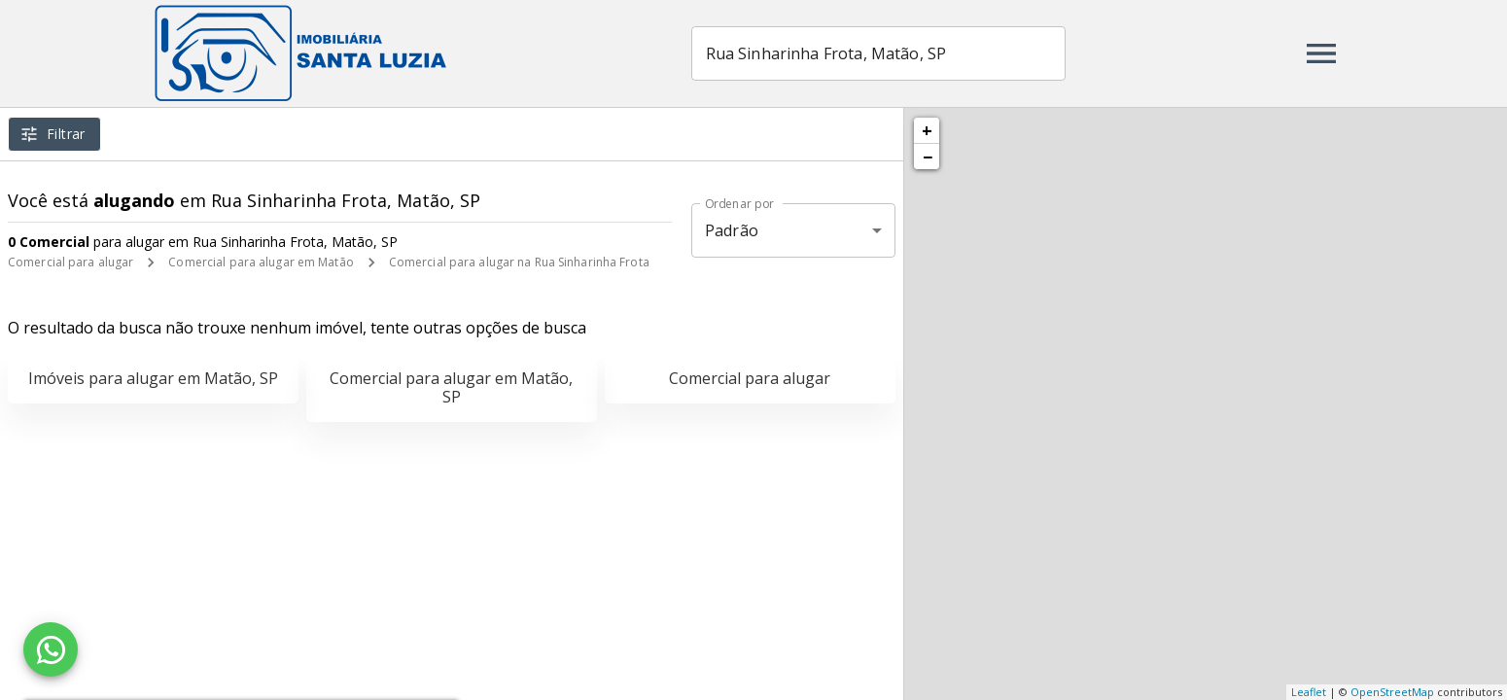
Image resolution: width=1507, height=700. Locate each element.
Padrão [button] (731, 230)
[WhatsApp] (50, 649)
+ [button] (927, 130)
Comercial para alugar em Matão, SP (451, 387)
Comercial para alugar (70, 262)
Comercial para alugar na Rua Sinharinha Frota (519, 262)
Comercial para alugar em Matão (260, 262)
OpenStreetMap (1392, 691)
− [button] (927, 156)
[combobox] (878, 53)
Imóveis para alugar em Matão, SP (153, 378)
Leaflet (1308, 691)
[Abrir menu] (1321, 53)
